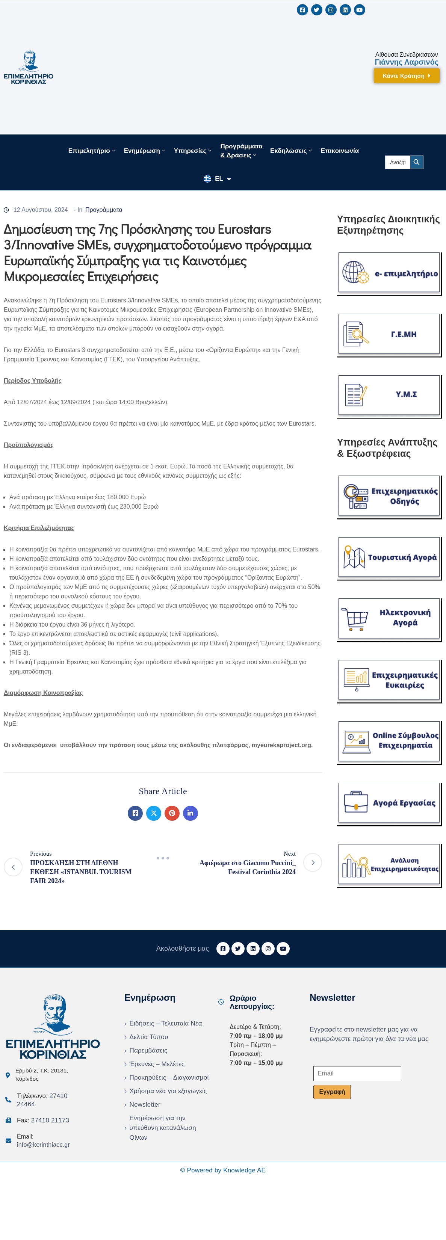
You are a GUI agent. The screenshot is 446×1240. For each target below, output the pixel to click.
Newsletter (144, 1104)
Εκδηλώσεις (291, 150)
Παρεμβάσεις (148, 1050)
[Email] (357, 1073)
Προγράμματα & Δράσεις (241, 151)
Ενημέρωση (145, 150)
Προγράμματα (103, 210)
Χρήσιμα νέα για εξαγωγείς (168, 1091)
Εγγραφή (332, 1092)
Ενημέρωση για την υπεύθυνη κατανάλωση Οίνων (162, 1128)
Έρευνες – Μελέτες (156, 1064)
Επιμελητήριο (92, 150)
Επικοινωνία (340, 150)
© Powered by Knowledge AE (223, 1170)
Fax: (43, 1120)
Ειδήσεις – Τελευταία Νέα (165, 1023)
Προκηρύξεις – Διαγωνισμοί (169, 1077)
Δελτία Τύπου (148, 1037)
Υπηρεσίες (193, 150)
